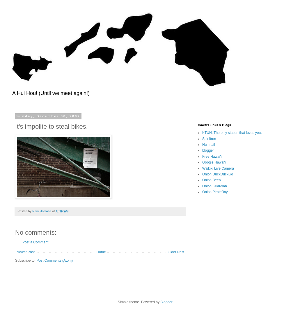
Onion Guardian (214, 186)
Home (101, 252)
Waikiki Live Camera (218, 168)
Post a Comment (35, 242)
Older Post (176, 252)
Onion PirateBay (215, 192)
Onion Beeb (211, 180)
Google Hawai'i (214, 162)
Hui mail (208, 145)
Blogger (166, 302)
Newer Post (26, 252)
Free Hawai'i (211, 157)
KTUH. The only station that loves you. (232, 133)
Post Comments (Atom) (54, 260)
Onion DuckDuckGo (217, 174)
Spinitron (209, 139)
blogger (208, 150)
